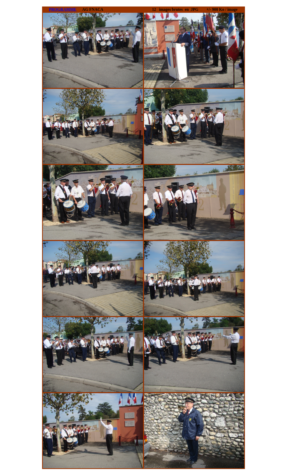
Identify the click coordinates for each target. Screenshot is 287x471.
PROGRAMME (62, 9)
